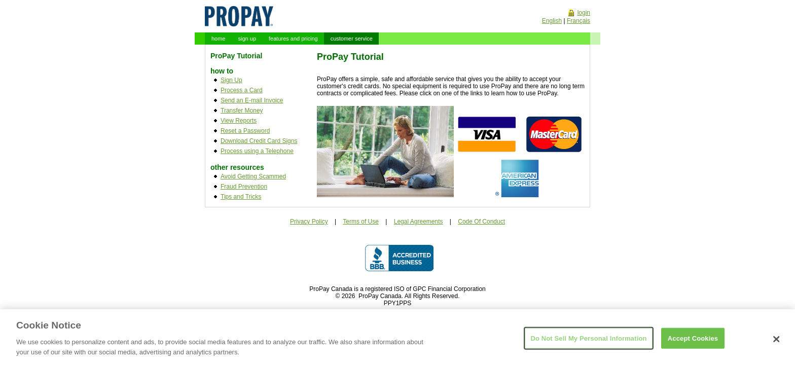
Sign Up (231, 80)
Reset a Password (245, 130)
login (583, 12)
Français (578, 20)
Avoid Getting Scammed (253, 176)
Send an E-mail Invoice (252, 100)
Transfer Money (242, 110)
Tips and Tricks (241, 196)
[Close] (777, 342)
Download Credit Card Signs (259, 140)
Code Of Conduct (481, 221)
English (552, 20)
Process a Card (242, 90)
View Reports (239, 120)
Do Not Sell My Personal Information (588, 341)
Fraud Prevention (244, 186)
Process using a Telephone (257, 151)
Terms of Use (361, 221)
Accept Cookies (693, 341)
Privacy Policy (309, 221)
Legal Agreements (418, 221)
